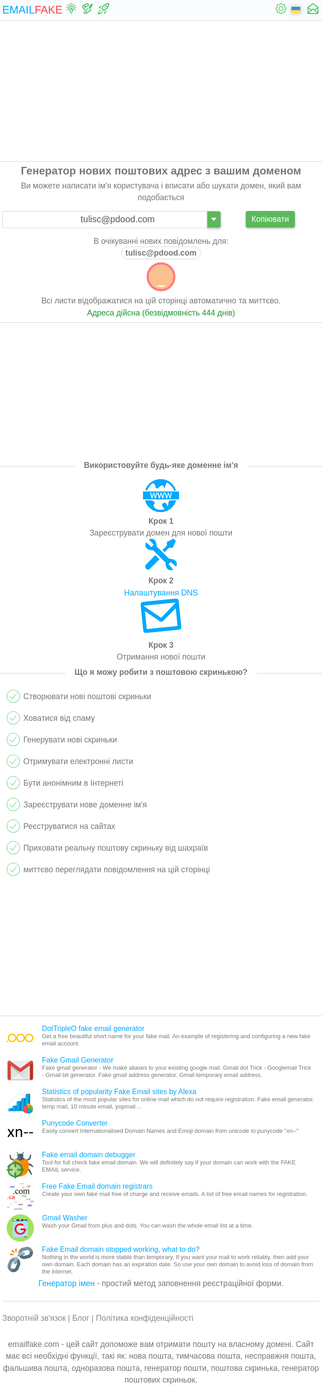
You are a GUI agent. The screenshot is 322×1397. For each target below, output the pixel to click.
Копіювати (270, 219)
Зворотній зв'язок (34, 1318)
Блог (80, 1318)
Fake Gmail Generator (77, 1060)
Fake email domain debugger (88, 1155)
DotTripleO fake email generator (93, 1028)
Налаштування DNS (161, 592)
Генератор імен (66, 1283)
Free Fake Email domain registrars (97, 1186)
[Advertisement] (161, 91)
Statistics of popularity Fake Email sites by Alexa (119, 1091)
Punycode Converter (75, 1123)
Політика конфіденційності (145, 1318)
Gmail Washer (64, 1218)
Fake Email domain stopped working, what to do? (121, 1249)
